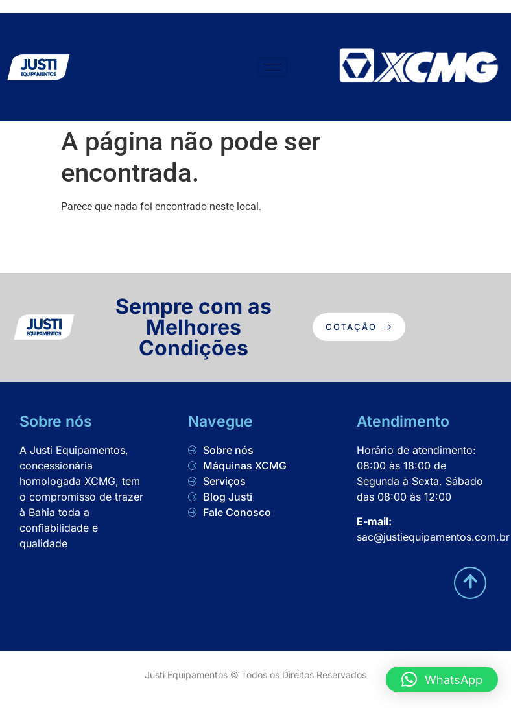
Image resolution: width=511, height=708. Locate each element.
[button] (442, 679)
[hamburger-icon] (272, 67)
